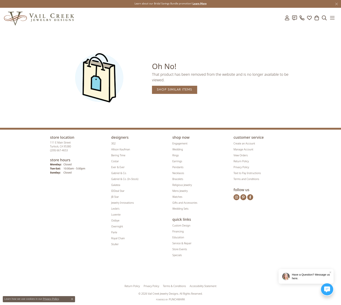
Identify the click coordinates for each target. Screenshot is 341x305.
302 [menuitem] (113, 143)
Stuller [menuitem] (115, 244)
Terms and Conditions (246, 179)
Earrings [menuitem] (177, 161)
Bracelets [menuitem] (177, 179)
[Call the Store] (59, 150)
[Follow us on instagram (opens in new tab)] (236, 197)
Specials (177, 255)
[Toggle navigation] (333, 17)
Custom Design (181, 225)
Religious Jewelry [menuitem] (182, 185)
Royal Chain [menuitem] (118, 238)
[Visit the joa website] (158, 273)
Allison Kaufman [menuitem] (120, 149)
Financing (178, 231)
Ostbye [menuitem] (115, 220)
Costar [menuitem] (115, 161)
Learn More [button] (200, 3)
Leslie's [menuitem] (115, 208)
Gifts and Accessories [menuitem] (184, 202)
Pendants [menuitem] (177, 167)
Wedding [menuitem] (177, 149)
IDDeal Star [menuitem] (118, 191)
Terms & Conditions (174, 286)
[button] (287, 17)
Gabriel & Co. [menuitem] (119, 173)
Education (178, 237)
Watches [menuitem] (177, 197)
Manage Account (243, 149)
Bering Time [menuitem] (118, 155)
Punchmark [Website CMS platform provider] (177, 299)
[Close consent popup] (72, 299)
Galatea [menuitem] (115, 185)
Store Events (179, 249)
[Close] (336, 4)
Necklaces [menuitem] (178, 173)
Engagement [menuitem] (179, 143)
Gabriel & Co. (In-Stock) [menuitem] (124, 179)
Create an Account (244, 143)
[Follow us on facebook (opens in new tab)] (250, 197)
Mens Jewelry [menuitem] (180, 191)
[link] (294, 17)
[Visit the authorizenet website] (186, 273)
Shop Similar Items (174, 89)
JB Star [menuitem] (115, 197)
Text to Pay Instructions (247, 173)
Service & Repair (181, 243)
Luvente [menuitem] (116, 214)
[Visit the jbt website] (201, 273)
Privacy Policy (241, 167)
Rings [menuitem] (175, 155)
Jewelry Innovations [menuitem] (122, 202)
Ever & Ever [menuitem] (118, 167)
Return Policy (241, 161)
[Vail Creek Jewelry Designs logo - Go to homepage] (39, 18)
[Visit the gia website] (141, 273)
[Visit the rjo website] (171, 273)
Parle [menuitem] (114, 232)
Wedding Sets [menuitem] (180, 208)
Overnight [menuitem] (117, 226)
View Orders (241, 155)
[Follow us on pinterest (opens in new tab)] (243, 197)
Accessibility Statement (203, 286)
